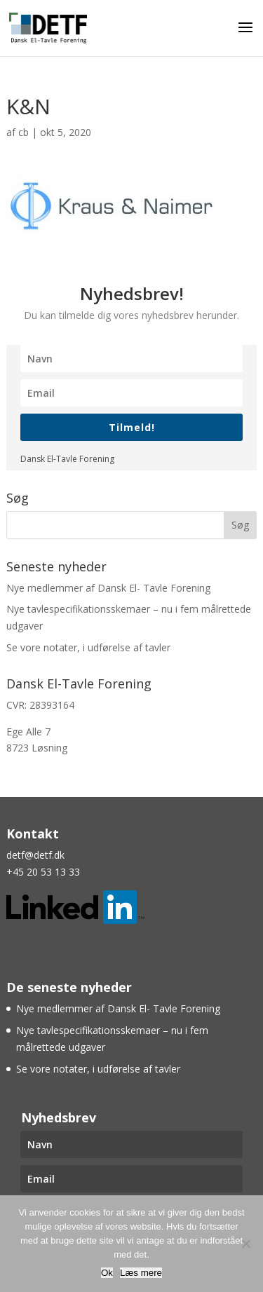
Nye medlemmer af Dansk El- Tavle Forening (108, 587)
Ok (107, 1272)
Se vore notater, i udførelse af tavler (88, 647)
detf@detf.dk (35, 855)
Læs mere (141, 1272)
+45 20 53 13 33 (43, 871)
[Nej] (245, 1244)
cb (23, 132)
